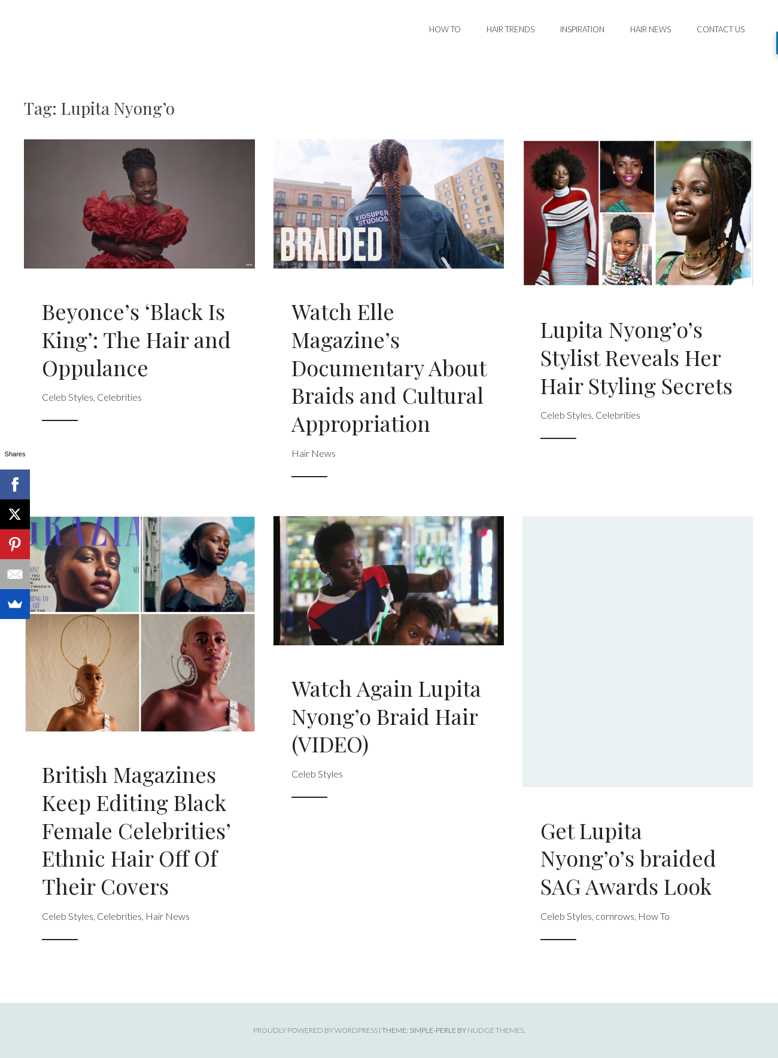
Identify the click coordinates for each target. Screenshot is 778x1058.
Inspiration (582, 29)
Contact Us (720, 29)
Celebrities (119, 397)
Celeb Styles (67, 397)
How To (445, 29)
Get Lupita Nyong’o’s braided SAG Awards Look (628, 858)
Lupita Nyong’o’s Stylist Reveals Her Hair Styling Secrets (636, 357)
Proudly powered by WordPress (315, 1030)
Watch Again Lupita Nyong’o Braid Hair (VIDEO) (386, 715)
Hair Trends (510, 29)
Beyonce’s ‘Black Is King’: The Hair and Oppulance (136, 339)
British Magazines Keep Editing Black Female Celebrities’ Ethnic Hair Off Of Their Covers (136, 830)
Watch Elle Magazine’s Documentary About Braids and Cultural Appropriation (388, 367)
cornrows (614, 916)
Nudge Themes (495, 1030)
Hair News (650, 29)
